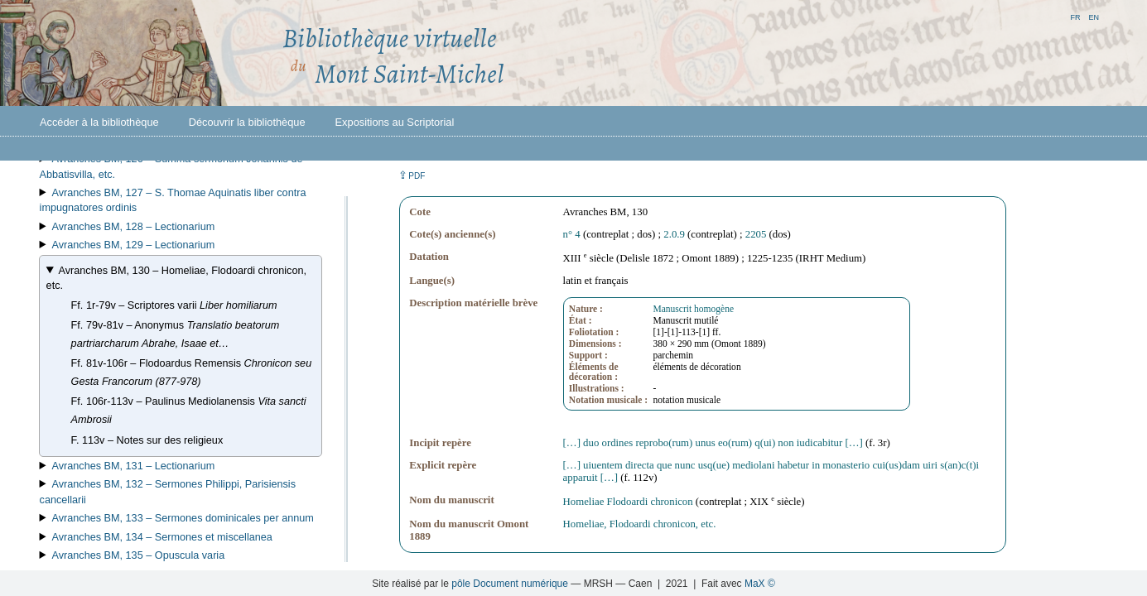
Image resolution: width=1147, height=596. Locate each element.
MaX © (760, 583)
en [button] (1093, 16)
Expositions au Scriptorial (395, 122)
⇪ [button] (411, 175)
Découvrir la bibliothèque (247, 122)
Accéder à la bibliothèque (99, 122)
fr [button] (1075, 16)
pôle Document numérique (509, 583)
